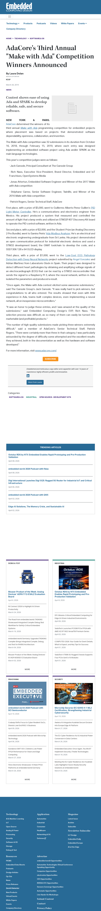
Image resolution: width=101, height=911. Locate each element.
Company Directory (16, 29)
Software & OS (37, 39)
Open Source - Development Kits (55, 397)
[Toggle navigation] (9, 16)
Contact (41, 903)
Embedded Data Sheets (15, 865)
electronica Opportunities (47, 875)
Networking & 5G (43, 834)
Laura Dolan (16, 73)
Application (43, 814)
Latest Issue (73, 819)
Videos (53, 24)
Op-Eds (9, 876)
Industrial (31, 397)
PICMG (8, 861)
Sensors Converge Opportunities (50, 887)
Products (28, 24)
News (8, 880)
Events (9, 904)
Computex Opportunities (47, 871)
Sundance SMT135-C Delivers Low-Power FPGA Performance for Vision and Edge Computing (25, 752)
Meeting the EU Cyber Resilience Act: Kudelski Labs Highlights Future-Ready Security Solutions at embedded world (73, 765)
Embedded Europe (75, 843)
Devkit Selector (12, 888)
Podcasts (41, 24)
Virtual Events (11, 896)
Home (8, 39)
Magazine (73, 814)
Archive (71, 822)
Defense (41, 838)
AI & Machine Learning (15, 819)
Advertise (42, 856)
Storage (9, 846)
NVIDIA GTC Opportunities (47, 883)
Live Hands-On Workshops (47, 895)
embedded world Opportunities (49, 861)
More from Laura (35, 382)
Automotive (41, 819)
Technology (20, 39)
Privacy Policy (44, 908)
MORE (27, 669)
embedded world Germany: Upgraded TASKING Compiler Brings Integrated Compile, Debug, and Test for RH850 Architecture (27, 642)
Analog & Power (12, 830)
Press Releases (12, 884)
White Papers (67, 24)
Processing (10, 834)
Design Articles (12, 872)
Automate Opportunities (46, 891)
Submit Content (45, 898)
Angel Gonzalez (81, 259)
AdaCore (11, 124)
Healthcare (41, 830)
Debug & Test (11, 850)
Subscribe (50, 359)
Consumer (41, 826)
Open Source (11, 826)
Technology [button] (12, 23)
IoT (7, 822)
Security (9, 838)
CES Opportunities (44, 879)
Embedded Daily (74, 839)
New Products (11, 892)
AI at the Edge (73, 847)
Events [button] (82, 23)
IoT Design (72, 835)
